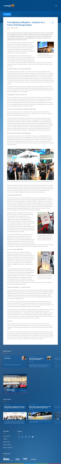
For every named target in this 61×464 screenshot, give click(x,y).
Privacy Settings (7, 447)
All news (6, 14)
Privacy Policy (7, 445)
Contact (5, 439)
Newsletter (6, 442)
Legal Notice (6, 436)
